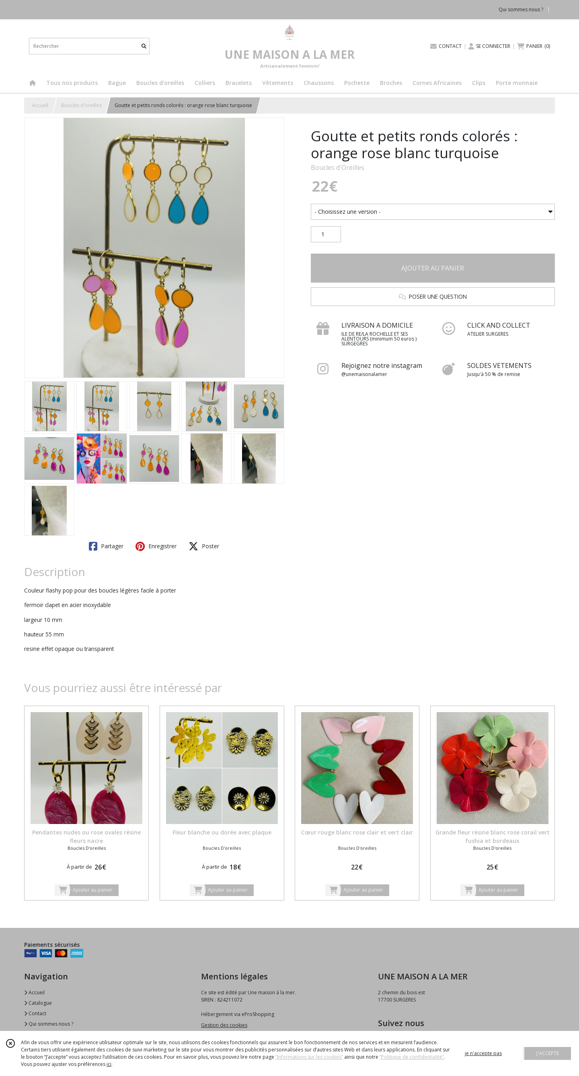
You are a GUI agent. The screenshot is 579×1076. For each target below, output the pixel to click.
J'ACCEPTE (547, 1053)
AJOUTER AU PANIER (432, 268)
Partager (106, 546)
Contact (35, 1013)
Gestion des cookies (224, 1025)
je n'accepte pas (483, 1053)
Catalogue (38, 1003)
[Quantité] (326, 234)
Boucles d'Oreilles (337, 167)
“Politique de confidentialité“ (412, 1056)
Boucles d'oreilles (81, 105)
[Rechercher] (144, 46)
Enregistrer (156, 546)
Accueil (40, 105)
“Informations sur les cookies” (309, 1056)
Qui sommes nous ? (48, 1023)
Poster (204, 546)
